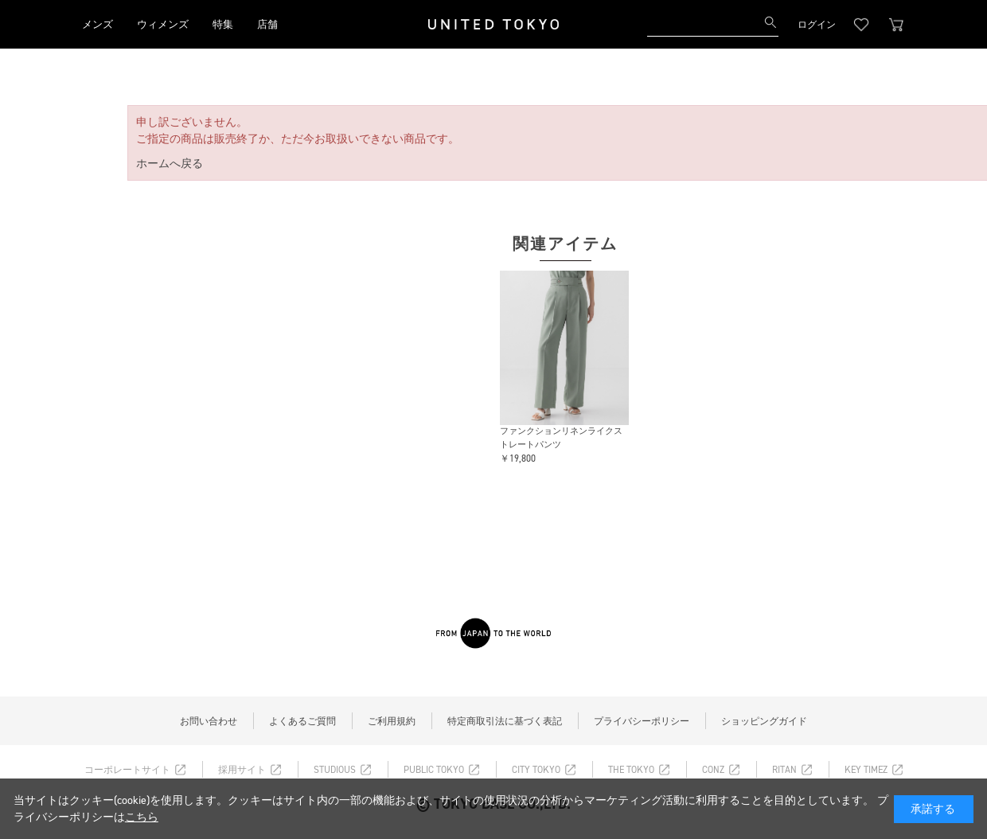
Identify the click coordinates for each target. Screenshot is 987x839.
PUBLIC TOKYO (434, 769)
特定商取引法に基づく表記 (504, 721)
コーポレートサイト (127, 769)
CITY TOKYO (536, 769)
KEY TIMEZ (866, 769)
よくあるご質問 (302, 721)
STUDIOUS (335, 769)
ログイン (817, 24)
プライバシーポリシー (641, 721)
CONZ (713, 769)
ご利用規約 (391, 721)
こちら (141, 817)
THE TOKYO (631, 769)
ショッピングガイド (764, 721)
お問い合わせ (208, 721)
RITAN (784, 769)
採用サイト (242, 769)
